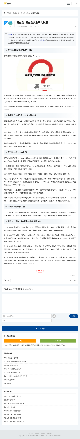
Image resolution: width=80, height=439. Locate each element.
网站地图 (49, 433)
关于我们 (30, 433)
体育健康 (16, 13)
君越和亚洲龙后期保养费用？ (13, 418)
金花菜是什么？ (9, 383)
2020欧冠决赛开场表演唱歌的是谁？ (15, 361)
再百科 (9, 13)
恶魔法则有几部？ (9, 400)
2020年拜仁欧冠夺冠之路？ (12, 372)
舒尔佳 (10, 34)
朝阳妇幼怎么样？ (9, 380)
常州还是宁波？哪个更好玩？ (13, 414)
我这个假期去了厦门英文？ (12, 411)
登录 (20, 341)
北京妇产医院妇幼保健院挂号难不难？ (16, 376)
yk (10, 26)
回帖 (8, 280)
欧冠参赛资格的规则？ (11, 365)
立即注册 (58, 341)
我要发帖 (41, 329)
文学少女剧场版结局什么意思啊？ (15, 403)
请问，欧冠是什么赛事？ (12, 358)
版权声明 (36, 433)
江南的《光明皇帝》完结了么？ (14, 422)
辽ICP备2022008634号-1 (54, 436)
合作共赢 (43, 433)
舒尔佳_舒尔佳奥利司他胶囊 (30, 13)
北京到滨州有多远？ (10, 407)
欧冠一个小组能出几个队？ (12, 369)
